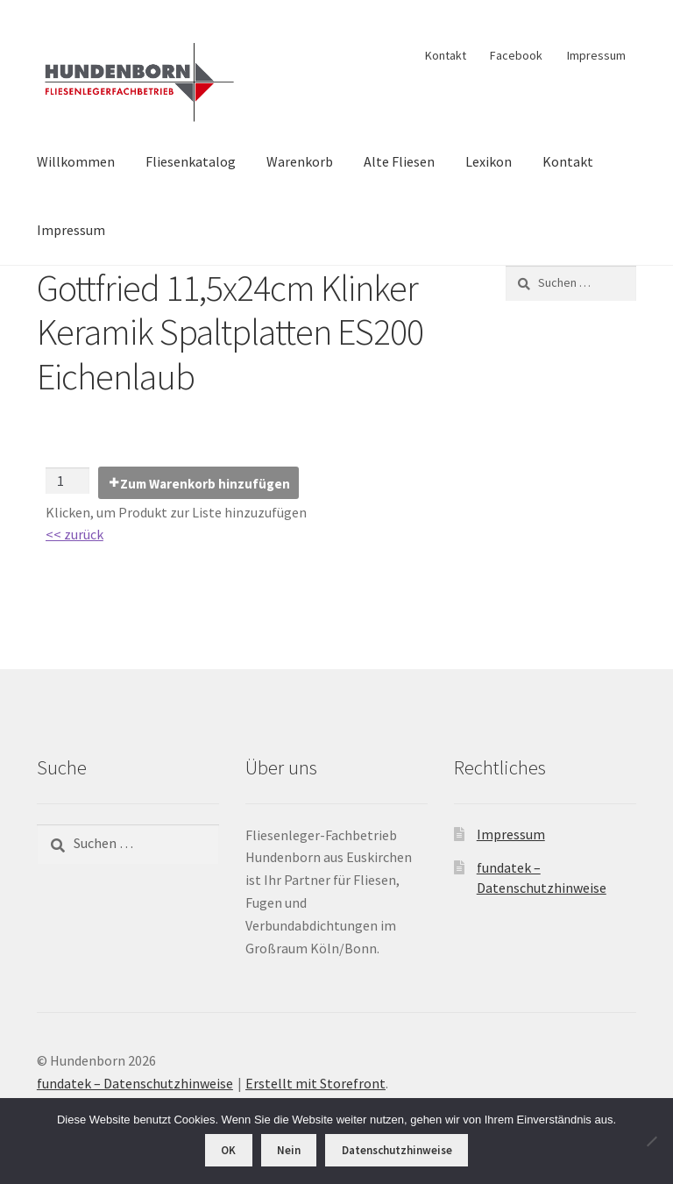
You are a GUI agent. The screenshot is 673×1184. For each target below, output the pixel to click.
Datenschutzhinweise (397, 1150)
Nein (289, 1150)
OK (228, 1150)
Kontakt (445, 55)
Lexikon (488, 161)
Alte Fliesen (399, 161)
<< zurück (74, 534)
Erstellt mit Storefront (315, 1083)
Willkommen (76, 161)
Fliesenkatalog (190, 161)
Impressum (596, 55)
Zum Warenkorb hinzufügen (205, 483)
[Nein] (651, 1141)
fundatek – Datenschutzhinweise (135, 1083)
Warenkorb (299, 161)
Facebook (516, 55)
